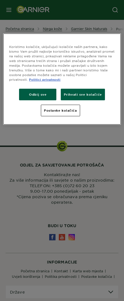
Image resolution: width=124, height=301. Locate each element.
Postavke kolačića (60, 110)
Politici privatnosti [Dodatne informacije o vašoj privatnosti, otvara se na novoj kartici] (44, 79)
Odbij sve (37, 94)
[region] (62, 79)
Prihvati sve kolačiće (83, 94)
